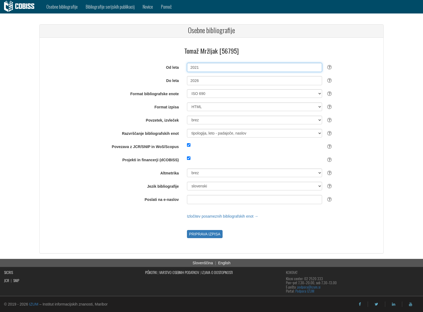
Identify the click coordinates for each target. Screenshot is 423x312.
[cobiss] (21, 6)
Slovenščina (203, 263)
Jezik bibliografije (163, 186)
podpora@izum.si (308, 287)
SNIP (16, 280)
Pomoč (166, 6)
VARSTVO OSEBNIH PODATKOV (179, 272)
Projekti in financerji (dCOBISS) (150, 160)
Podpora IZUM (304, 291)
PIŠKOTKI (151, 272)
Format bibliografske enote (154, 94)
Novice (148, 6)
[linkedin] (393, 304)
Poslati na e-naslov (162, 199)
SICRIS (8, 272)
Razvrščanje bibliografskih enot (150, 133)
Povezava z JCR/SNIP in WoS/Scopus (145, 147)
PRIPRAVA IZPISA (204, 234)
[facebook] (360, 304)
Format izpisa (167, 107)
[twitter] (376, 304)
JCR (6, 280)
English (224, 263)
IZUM (33, 304)
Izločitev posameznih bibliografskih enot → (222, 216)
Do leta (172, 80)
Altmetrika (169, 173)
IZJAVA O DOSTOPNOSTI (217, 272)
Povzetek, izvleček (162, 120)
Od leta (172, 67)
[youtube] (410, 304)
